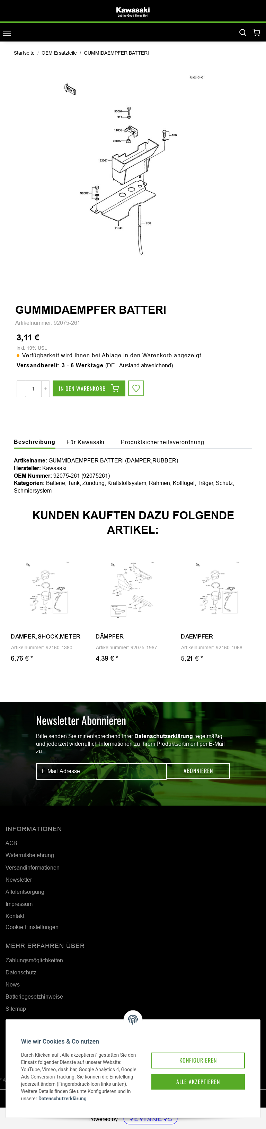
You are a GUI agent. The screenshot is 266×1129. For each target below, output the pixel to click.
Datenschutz (21, 972)
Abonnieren (198, 771)
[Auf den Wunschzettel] (136, 388)
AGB (11, 843)
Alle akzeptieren (192, 1072)
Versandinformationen (33, 867)
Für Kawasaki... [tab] (88, 442)
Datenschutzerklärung (163, 736)
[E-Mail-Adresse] (101, 771)
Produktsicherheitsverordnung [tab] (162, 442)
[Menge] (33, 389)
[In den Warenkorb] (89, 388)
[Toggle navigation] (7, 33)
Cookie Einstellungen (32, 927)
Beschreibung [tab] (34, 442)
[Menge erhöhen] (45, 389)
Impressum (19, 904)
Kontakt (15, 916)
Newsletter (19, 879)
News (13, 984)
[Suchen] (243, 32)
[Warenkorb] (256, 33)
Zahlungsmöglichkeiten (34, 960)
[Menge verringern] (21, 389)
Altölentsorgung (25, 892)
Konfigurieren (192, 1050)
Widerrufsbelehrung (30, 855)
